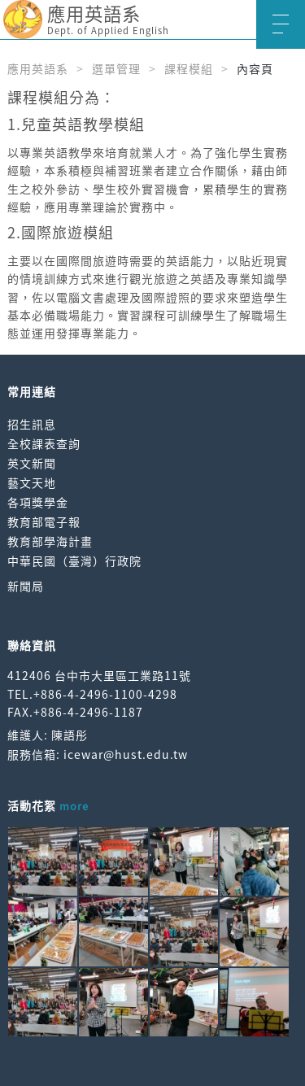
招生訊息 (31, 424)
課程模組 (188, 68)
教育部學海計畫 (50, 541)
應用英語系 (37, 68)
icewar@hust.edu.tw (125, 754)
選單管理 (116, 68)
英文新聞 (31, 463)
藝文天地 (31, 482)
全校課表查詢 (44, 443)
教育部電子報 (44, 521)
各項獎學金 (37, 502)
